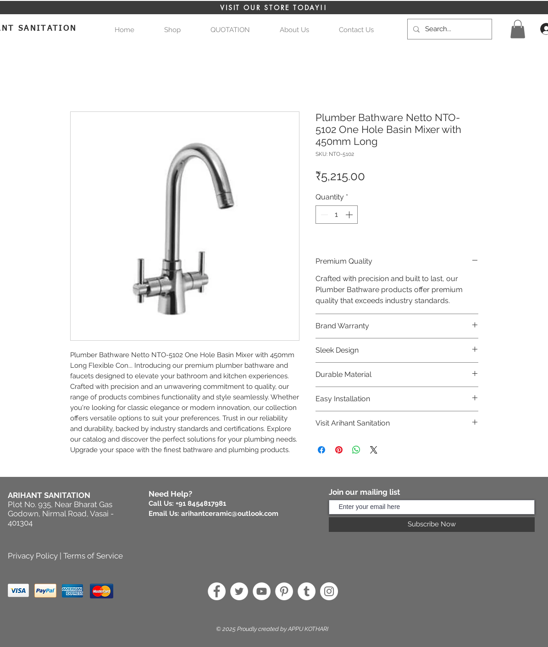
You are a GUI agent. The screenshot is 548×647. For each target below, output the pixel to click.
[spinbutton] (336, 214)
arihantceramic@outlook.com (229, 513)
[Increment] (349, 214)
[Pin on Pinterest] (338, 449)
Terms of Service (93, 555)
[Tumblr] (307, 591)
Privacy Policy (33, 555)
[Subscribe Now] (432, 524)
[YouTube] (262, 591)
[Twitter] (239, 591)
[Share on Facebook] (321, 449)
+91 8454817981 (201, 503)
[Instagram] (329, 591)
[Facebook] (217, 591)
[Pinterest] (284, 591)
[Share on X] (373, 449)
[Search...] (448, 29)
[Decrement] (323, 214)
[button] (230, 30)
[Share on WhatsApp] (356, 449)
